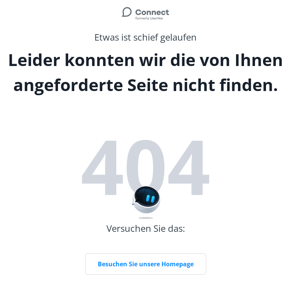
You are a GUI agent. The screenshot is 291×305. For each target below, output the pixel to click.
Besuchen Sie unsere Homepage (146, 264)
